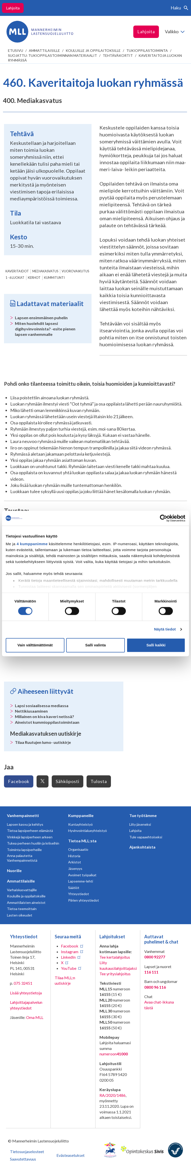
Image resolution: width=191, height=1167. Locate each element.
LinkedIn (68, 957)
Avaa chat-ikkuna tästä (159, 1005)
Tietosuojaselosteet (27, 1151)
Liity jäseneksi (140, 824)
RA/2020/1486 (112, 1095)
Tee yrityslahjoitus (115, 973)
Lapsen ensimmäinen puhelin (41, 317)
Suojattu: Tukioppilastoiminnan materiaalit (52, 55)
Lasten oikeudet (19, 915)
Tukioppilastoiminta (147, 50)
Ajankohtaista (142, 847)
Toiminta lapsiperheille (24, 850)
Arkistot (74, 862)
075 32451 (23, 983)
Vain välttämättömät (35, 645)
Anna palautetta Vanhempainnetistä (22, 858)
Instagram (69, 951)
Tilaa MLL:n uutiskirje (65, 980)
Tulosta (99, 781)
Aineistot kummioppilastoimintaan (47, 722)
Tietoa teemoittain (22, 909)
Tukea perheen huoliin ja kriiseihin (33, 843)
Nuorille (14, 870)
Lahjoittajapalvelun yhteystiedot (26, 1005)
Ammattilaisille (44, 50)
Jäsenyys (75, 868)
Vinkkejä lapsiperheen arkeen (29, 837)
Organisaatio (78, 849)
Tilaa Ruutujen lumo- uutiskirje (43, 742)
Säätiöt (73, 887)
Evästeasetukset (70, 1155)
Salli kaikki (156, 645)
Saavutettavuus (23, 1159)
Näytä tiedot (165, 629)
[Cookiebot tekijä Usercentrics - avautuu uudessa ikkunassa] (163, 518)
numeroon (113, 1054)
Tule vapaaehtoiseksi (145, 837)
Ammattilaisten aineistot (26, 902)
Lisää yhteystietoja (26, 992)
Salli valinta (95, 645)
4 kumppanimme (32, 544)
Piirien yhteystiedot (83, 900)
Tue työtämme (143, 815)
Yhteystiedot (78, 894)
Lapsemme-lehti (80, 881)
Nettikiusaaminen (31, 711)
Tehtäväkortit (118, 55)
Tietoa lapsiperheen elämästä (30, 830)
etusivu (15, 50)
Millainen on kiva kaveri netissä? (44, 716)
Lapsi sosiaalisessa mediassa (41, 705)
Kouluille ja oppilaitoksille (93, 50)
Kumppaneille (81, 815)
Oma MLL (34, 1017)
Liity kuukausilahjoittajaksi (118, 965)
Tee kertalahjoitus (114, 957)
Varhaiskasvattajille (22, 890)
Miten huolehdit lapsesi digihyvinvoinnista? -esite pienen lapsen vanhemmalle (45, 329)
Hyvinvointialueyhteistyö (87, 830)
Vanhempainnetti (23, 815)
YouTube (68, 968)
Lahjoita (13, 7)
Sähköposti (67, 781)
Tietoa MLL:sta (82, 840)
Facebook (18, 781)
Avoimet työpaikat (82, 875)
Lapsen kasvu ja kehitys (25, 824)
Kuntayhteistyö (80, 824)
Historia (74, 856)
